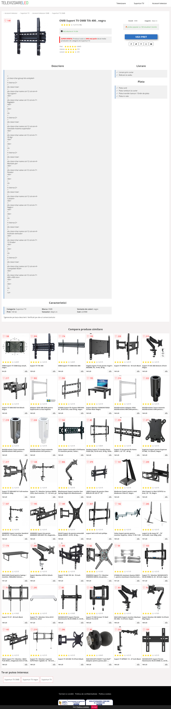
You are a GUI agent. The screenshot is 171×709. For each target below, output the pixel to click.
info (26, 371)
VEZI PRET (141, 36)
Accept (94, 707)
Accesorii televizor (159, 3)
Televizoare (121, 3)
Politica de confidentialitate (86, 694)
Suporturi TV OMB (58, 13)
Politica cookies (105, 694)
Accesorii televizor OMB (40, 13)
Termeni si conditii (66, 694)
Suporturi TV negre (30, 679)
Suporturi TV (139, 3)
